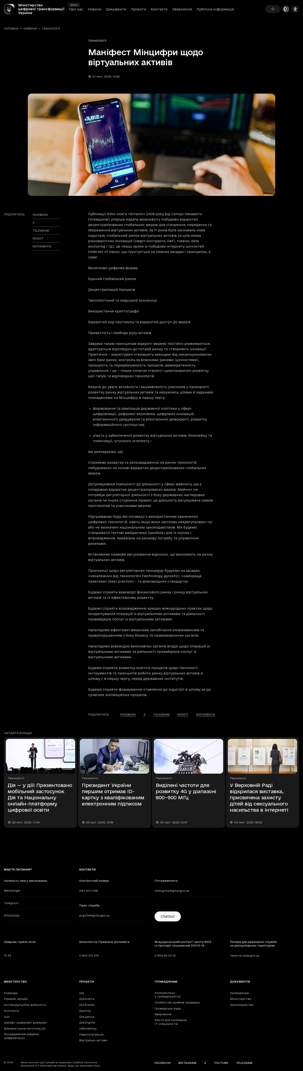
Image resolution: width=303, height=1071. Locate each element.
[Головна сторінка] (13, 11)
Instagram (187, 1062)
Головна (11, 28)
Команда (11, 993)
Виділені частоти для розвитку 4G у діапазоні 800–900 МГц (186, 791)
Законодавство (242, 1004)
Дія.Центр (86, 1016)
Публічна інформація (215, 12)
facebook (40, 214)
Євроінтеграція (91, 1034)
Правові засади (16, 998)
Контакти (159, 12)
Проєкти (138, 12)
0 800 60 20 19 (165, 955)
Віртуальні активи (93, 1040)
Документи (116, 12)
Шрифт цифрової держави (25, 1022)
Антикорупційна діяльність (25, 1004)
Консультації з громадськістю (168, 994)
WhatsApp (12, 915)
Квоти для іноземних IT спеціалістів (171, 1021)
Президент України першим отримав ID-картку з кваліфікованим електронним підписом (113, 794)
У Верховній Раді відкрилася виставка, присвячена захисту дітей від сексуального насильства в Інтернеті (259, 797)
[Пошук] (273, 11)
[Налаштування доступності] (295, 11)
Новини (94, 12)
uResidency (88, 1028)
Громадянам (166, 981)
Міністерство (15, 981)
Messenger (12, 890)
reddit (37, 238)
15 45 (7, 955)
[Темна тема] (286, 11)
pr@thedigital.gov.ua (94, 915)
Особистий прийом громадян (177, 1002)
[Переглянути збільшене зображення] (151, 145)
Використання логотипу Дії (25, 1028)
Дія (81, 993)
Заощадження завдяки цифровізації (21, 1036)
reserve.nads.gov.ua (244, 955)
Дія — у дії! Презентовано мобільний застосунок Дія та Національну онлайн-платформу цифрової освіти (40, 797)
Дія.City (85, 1010)
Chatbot (168, 916)
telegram (40, 230)
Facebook (163, 1062)
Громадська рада (168, 1008)
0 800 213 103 (89, 955)
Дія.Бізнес (87, 1004)
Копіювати (41, 246)
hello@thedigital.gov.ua (172, 890)
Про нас (76, 12)
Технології (51, 28)
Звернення (182, 12)
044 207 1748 (88, 890)
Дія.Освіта (86, 998)
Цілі (7, 1016)
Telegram (11, 903)
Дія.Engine (87, 1022)
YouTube (221, 1062)
